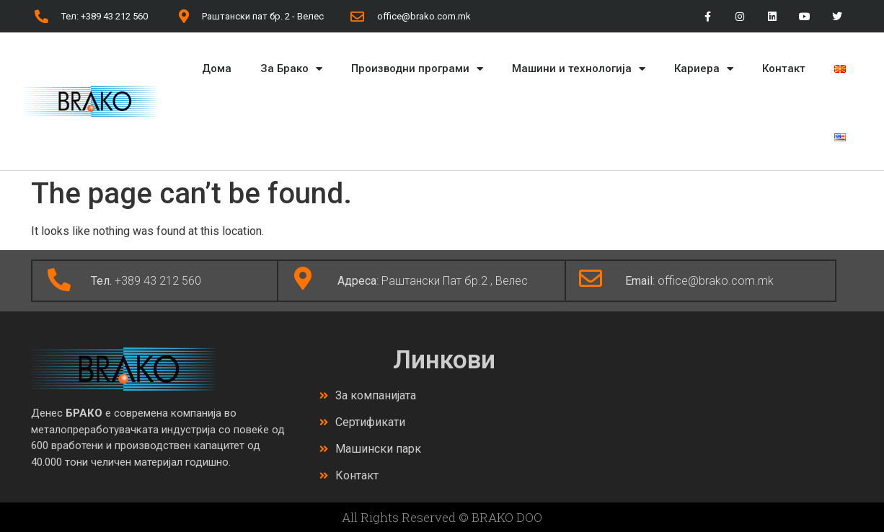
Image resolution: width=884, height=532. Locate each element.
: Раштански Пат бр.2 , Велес (432, 281)
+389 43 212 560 (146, 281)
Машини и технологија (578, 68)
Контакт (783, 68)
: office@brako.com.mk (699, 281)
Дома (216, 68)
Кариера (703, 68)
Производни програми (417, 68)
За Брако (291, 68)
